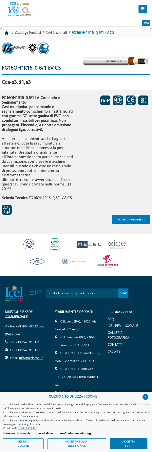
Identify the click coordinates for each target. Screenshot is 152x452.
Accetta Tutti (128, 443)
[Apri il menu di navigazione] (142, 9)
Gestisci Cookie (23, 443)
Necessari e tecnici (18, 433)
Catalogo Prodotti (28, 33)
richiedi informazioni (131, 219)
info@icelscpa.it (31, 358)
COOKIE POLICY (27, 428)
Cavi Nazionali (56, 33)
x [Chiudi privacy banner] (145, 396)
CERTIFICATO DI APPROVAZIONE (118, 100)
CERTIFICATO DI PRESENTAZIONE (105, 100)
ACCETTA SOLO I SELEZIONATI (76, 443)
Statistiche (45, 433)
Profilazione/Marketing (75, 433)
